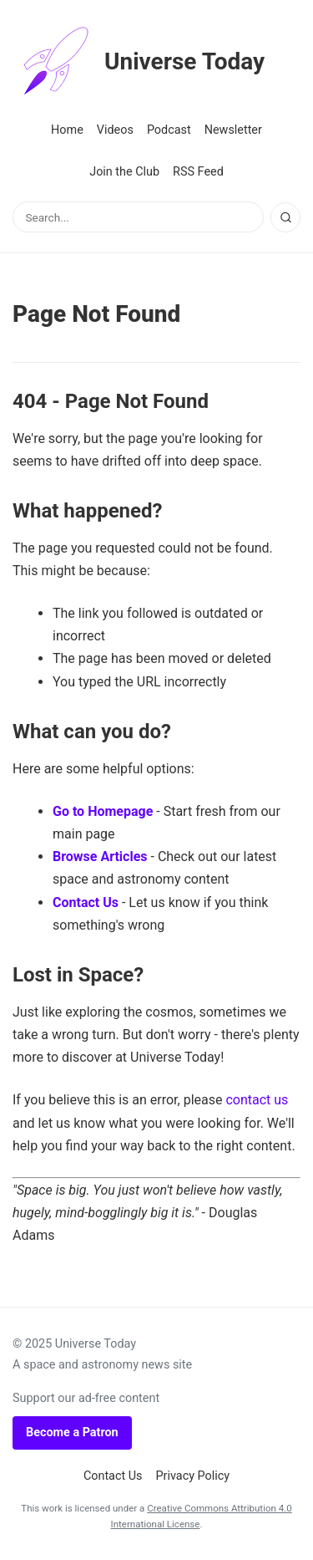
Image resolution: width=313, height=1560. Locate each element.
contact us (256, 1100)
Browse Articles (100, 856)
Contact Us (86, 902)
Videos (115, 130)
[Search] (285, 217)
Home (67, 130)
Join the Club (124, 172)
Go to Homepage (103, 811)
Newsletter (233, 130)
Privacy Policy (193, 1476)
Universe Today (139, 62)
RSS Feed (198, 172)
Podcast (169, 130)
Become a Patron (72, 1432)
